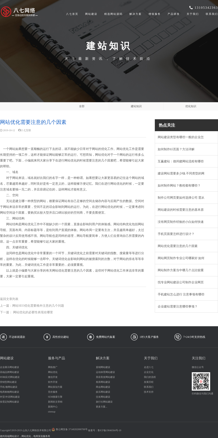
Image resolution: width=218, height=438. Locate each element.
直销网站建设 (103, 367)
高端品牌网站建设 (9, 372)
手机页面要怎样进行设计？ (176, 234)
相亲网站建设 (103, 382)
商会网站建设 (103, 387)
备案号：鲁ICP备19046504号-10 (104, 430)
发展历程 (148, 382)
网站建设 (91, 14)
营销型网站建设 (8, 382)
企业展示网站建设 (9, 367)
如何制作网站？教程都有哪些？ (179, 185)
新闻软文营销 (55, 402)
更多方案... (101, 406)
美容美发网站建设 (105, 377)
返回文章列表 (9, 299)
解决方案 (135, 14)
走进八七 (148, 367)
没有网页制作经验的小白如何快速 (181, 222)
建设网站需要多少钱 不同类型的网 (181, 173)
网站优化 (53, 372)
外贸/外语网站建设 (10, 397)
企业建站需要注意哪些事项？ (178, 306)
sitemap (52, 411)
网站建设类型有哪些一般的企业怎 (181, 137)
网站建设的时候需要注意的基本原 (181, 209)
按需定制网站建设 (9, 402)
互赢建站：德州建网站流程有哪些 (181, 161)
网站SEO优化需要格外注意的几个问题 (38, 305)
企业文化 (148, 372)
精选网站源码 (113, 14)
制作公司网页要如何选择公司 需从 (181, 197)
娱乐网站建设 (103, 392)
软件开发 (53, 382)
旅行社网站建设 (104, 402)
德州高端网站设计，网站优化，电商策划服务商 (25, 436)
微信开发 (53, 377)
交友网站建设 (103, 397)
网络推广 (53, 367)
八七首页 (72, 14)
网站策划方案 (55, 387)
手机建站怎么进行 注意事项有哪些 (181, 294)
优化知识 (190, 106)
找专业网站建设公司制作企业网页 (181, 282)
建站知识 (136, 106)
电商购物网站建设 (9, 392)
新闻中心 (53, 406)
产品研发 (174, 14)
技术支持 (148, 392)
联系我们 (212, 14)
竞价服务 (53, 392)
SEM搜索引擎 (55, 397)
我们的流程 (150, 377)
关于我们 (193, 14)
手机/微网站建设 (8, 387)
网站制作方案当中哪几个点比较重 (181, 270)
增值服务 (155, 14)
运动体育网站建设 (105, 372)
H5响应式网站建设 (10, 377)
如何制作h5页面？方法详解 (176, 149)
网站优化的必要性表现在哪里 (33, 312)
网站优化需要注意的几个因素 (178, 246)
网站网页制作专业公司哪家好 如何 (181, 258)
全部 (81, 106)
